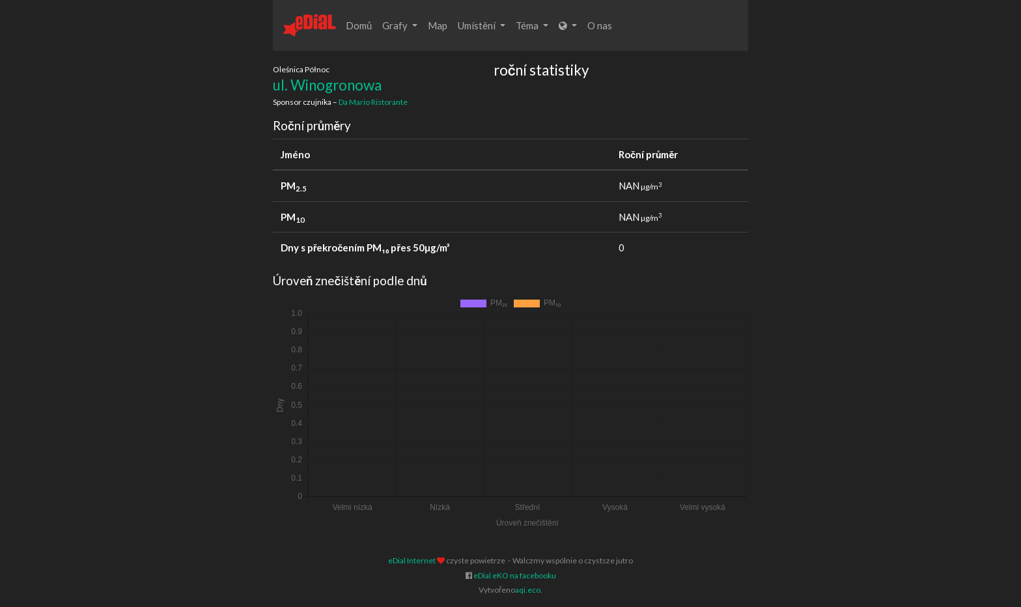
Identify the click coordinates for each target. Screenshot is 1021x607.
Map (437, 25)
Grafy (399, 25)
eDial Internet (412, 560)
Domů (359, 25)
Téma (532, 25)
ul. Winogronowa (327, 85)
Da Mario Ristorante (373, 102)
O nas (599, 25)
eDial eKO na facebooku (514, 575)
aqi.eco (527, 590)
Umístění (481, 25)
